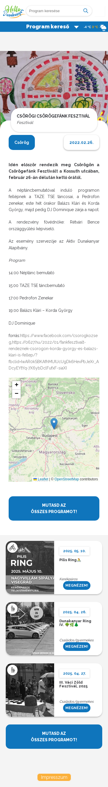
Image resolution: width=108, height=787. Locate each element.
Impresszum (54, 777)
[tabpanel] (54, 94)
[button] (54, 424)
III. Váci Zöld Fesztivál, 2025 (73, 684)
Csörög (21, 142)
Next (99, 92)
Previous (9, 92)
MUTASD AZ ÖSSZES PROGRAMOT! (54, 508)
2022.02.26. (81, 142)
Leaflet (40, 479)
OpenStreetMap (66, 479)
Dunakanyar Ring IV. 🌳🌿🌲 (75, 623)
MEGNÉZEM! (76, 585)
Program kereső (52, 26)
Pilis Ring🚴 (70, 560)
